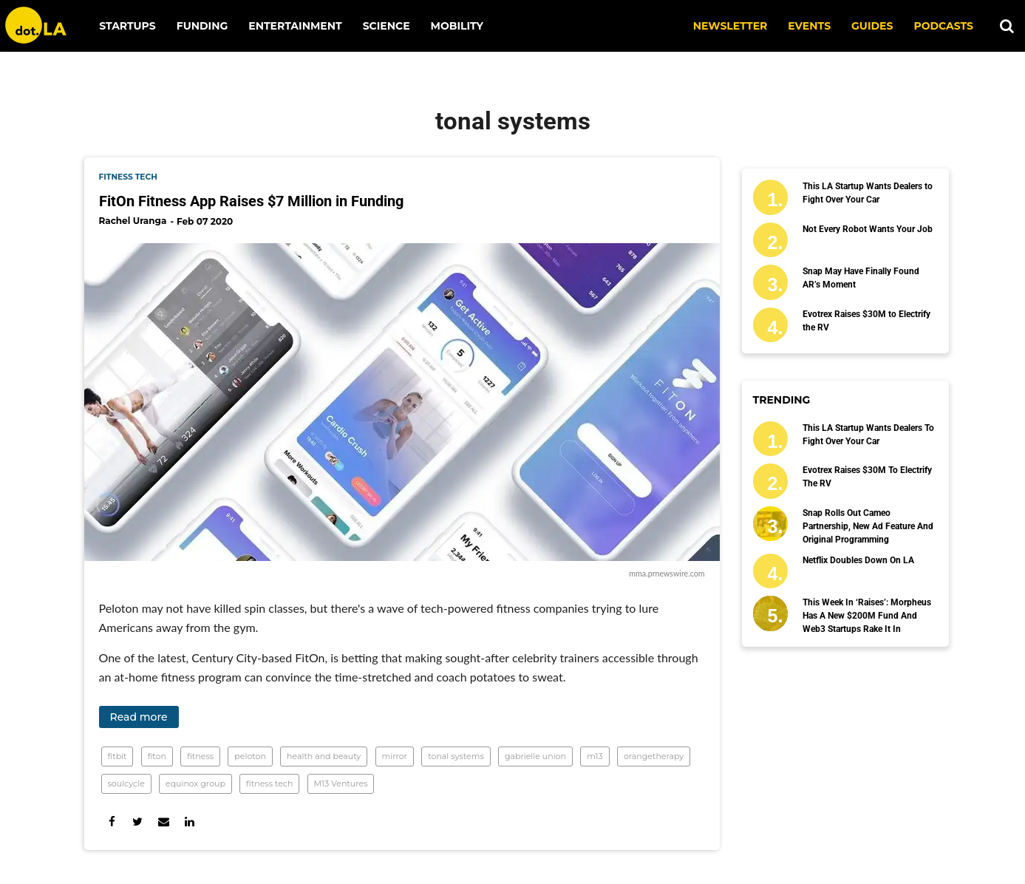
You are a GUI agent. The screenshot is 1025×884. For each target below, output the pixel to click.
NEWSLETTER (730, 26)
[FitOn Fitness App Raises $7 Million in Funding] (402, 402)
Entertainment (294, 26)
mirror (395, 756)
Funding (202, 26)
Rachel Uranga (133, 220)
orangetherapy (654, 756)
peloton (250, 756)
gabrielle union (535, 756)
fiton (157, 756)
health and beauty (324, 756)
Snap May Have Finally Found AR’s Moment (861, 278)
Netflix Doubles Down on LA (858, 560)
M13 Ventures (341, 783)
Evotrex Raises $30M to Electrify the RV (866, 321)
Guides (872, 26)
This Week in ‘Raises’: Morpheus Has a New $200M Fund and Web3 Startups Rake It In (867, 615)
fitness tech (128, 177)
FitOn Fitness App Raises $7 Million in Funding (251, 201)
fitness (200, 756)
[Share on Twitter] (138, 821)
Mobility (457, 26)
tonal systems (456, 756)
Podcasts (943, 26)
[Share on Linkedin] (189, 821)
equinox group (195, 783)
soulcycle (126, 783)
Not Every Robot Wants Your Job (868, 229)
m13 (595, 756)
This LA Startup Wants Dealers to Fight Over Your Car (868, 193)
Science (386, 26)
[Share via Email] (164, 821)
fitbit (117, 756)
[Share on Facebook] (112, 821)
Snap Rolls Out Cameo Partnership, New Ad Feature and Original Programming (868, 526)
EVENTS (809, 26)
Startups (127, 26)
